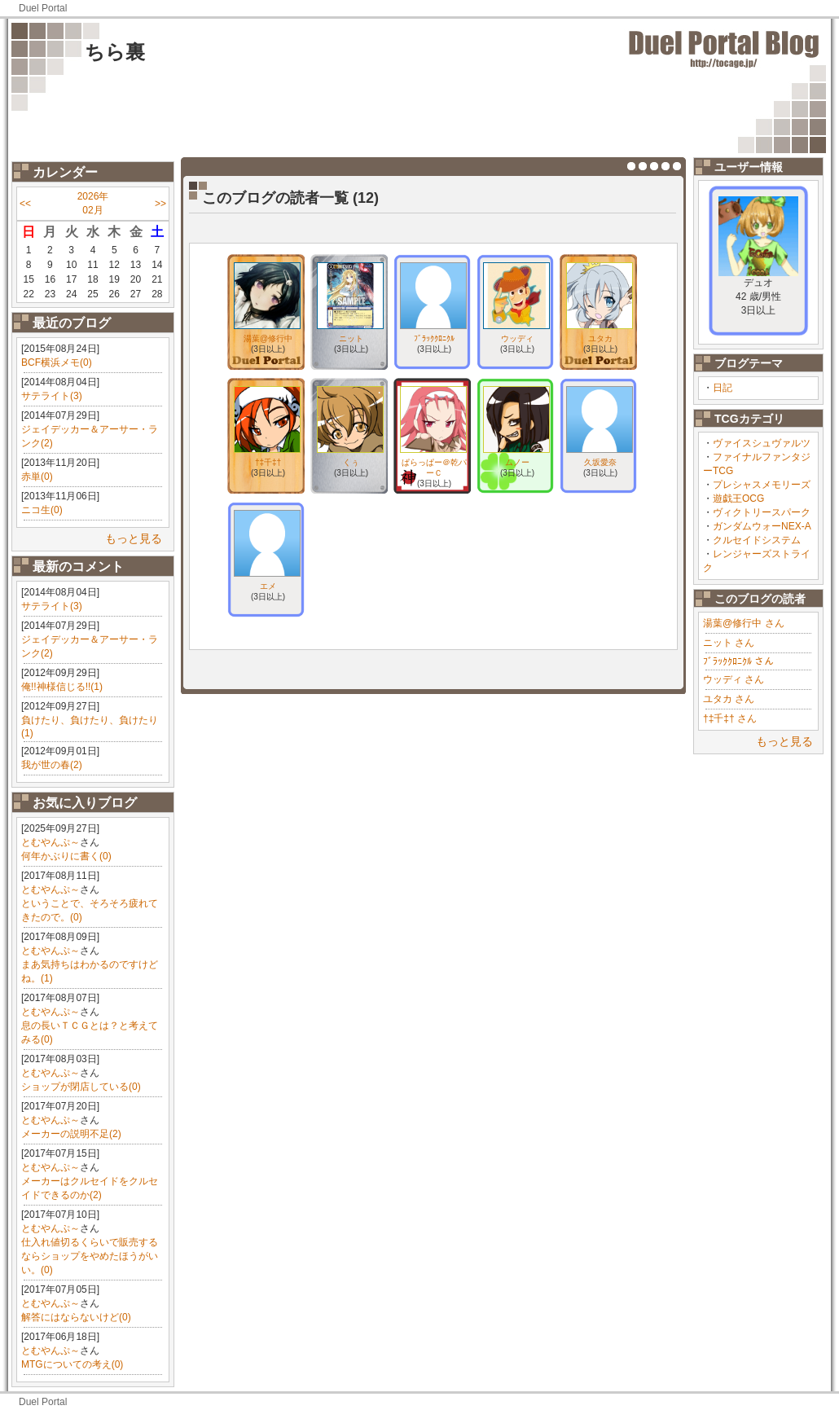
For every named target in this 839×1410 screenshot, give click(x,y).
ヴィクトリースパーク (761, 512)
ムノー (517, 462)
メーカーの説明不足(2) (71, 1134)
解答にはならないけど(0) (76, 1317)
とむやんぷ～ (50, 842)
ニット (351, 338)
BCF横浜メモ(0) (56, 362)
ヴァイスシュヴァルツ (761, 443)
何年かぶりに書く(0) (66, 856)
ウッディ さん (733, 679)
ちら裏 (115, 52)
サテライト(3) (51, 396)
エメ (268, 586)
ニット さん (728, 642)
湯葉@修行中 (268, 338)
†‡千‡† (268, 462)
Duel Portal (43, 8)
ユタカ (600, 338)
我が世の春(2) (51, 765)
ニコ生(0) (42, 510)
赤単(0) (37, 476)
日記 (722, 387)
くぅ (351, 462)
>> (160, 203)
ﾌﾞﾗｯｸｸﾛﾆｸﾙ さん (738, 661)
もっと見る (133, 538)
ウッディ (517, 338)
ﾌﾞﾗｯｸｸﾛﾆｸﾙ (434, 338)
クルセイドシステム (757, 540)
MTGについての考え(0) (72, 1364)
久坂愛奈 (600, 462)
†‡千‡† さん (730, 718)
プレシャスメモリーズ (761, 484)
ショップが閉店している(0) (81, 1086)
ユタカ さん (728, 699)
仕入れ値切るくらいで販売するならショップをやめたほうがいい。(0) (89, 1256)
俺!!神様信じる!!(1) (62, 686)
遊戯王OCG (738, 498)
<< (25, 203)
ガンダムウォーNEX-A (762, 526)
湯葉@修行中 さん (743, 623)
